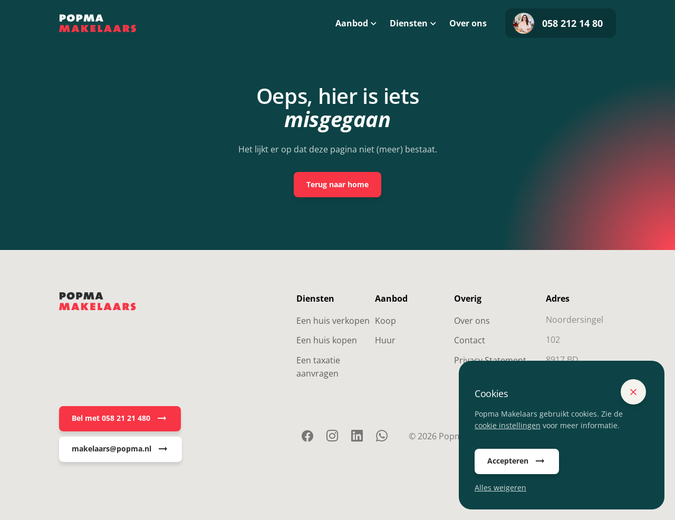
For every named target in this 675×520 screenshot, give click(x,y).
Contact (469, 340)
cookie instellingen (508, 425)
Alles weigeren (500, 488)
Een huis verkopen (333, 320)
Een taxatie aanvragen (318, 367)
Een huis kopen (326, 340)
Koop (385, 320)
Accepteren (516, 461)
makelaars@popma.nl (120, 449)
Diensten (409, 23)
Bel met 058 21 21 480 (120, 418)
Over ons (468, 23)
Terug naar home (337, 184)
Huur (385, 340)
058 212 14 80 (558, 23)
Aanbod (351, 23)
